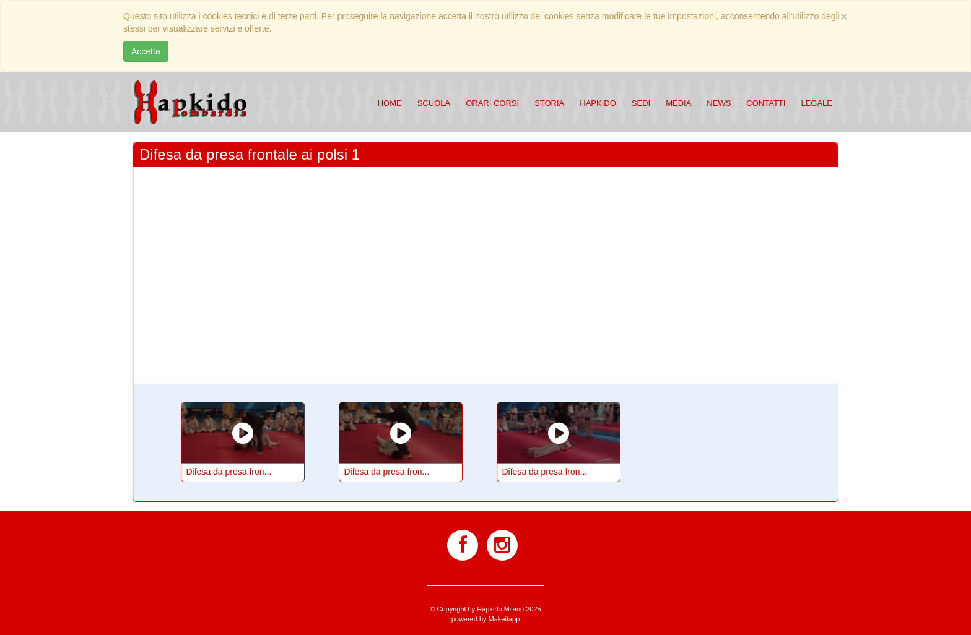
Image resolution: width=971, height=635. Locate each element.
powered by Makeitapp (485, 619)
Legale (816, 103)
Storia (549, 103)
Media (678, 103)
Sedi (641, 103)
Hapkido (598, 103)
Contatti (765, 103)
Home (390, 103)
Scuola (433, 103)
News (719, 103)
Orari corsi (492, 103)
